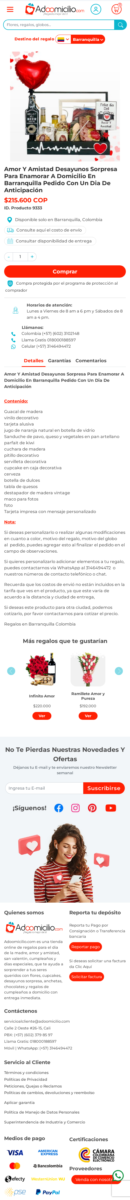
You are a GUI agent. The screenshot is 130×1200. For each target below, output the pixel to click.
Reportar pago (85, 946)
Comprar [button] (65, 271)
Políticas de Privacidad (25, 1079)
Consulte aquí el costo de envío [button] (44, 230)
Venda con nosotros (96, 1179)
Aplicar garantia (19, 1102)
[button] (8, 256)
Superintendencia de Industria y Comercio (44, 1122)
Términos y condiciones (26, 1072)
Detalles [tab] (33, 360)
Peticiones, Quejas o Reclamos (33, 1086)
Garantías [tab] (59, 360)
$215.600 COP (26, 200)
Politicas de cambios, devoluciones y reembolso (49, 1092)
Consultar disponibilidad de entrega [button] (49, 241)
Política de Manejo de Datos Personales (41, 1112)
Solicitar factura (86, 976)
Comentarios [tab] (91, 360)
